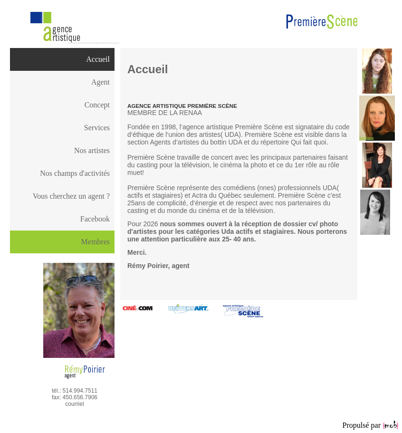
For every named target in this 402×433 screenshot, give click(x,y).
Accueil (98, 59)
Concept (97, 105)
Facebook (95, 219)
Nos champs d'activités (75, 173)
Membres (95, 242)
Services (97, 128)
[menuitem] (62, 59)
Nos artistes (92, 150)
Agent (100, 82)
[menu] (62, 139)
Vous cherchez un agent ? (71, 196)
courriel (74, 404)
